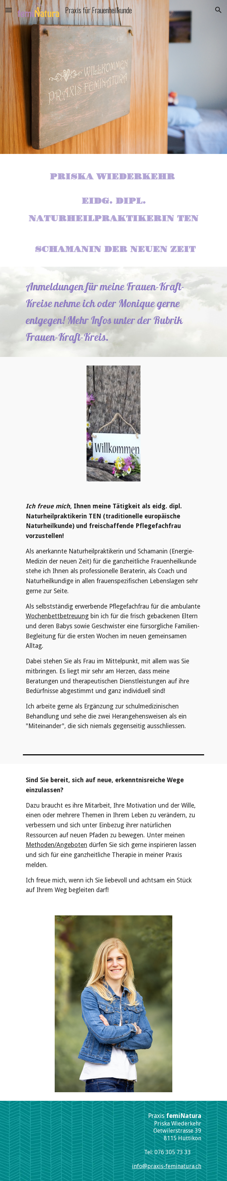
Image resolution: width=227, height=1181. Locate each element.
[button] (8, 10)
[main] (113, 210)
